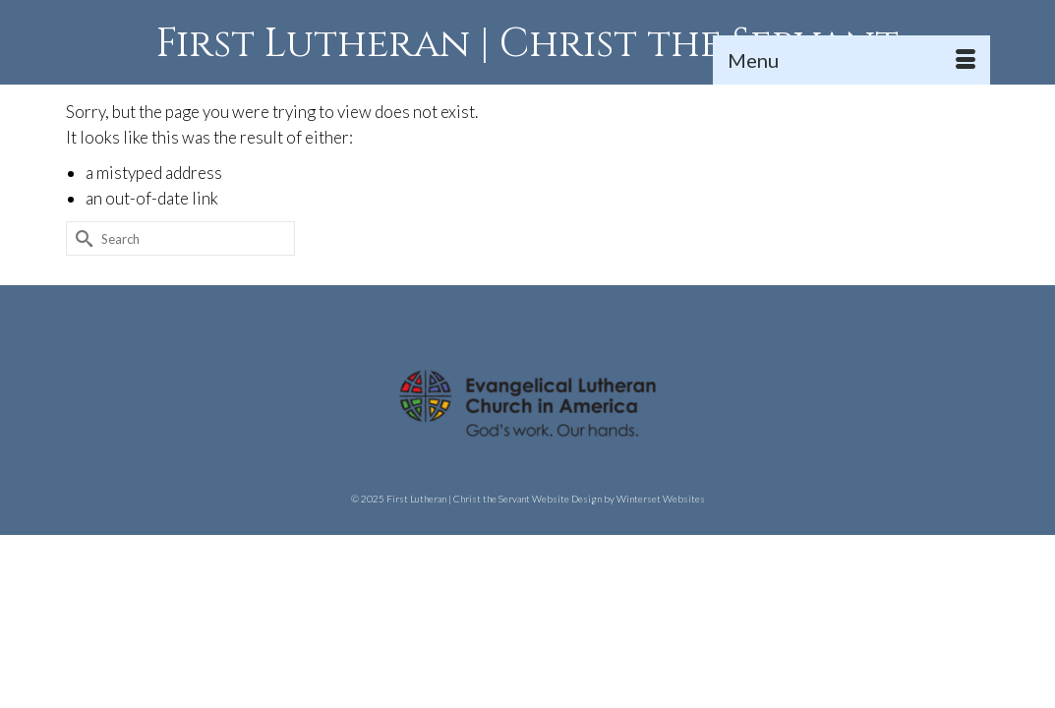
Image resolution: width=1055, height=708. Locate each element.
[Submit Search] (80, 301)
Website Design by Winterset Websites (618, 561)
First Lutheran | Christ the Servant (527, 44)
